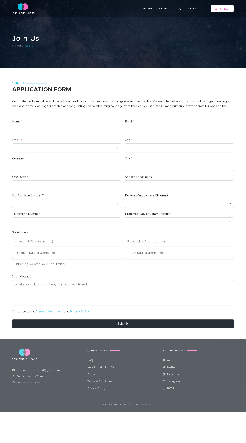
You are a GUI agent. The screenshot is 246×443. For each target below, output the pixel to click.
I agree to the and (53, 327)
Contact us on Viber (27, 382)
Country (18, 174)
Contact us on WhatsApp (30, 376)
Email (129, 137)
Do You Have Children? (28, 211)
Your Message (21, 292)
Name (16, 137)
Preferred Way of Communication (148, 229)
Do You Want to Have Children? (146, 211)
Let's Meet (222, 8)
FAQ (179, 8)
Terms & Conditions (49, 327)
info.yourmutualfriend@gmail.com (36, 370)
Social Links (20, 248)
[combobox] (16, 237)
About (164, 8)
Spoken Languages (138, 192)
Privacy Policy (79, 327)
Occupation (20, 192)
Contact (195, 8)
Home (147, 8)
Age (128, 155)
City (127, 174)
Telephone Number (26, 229)
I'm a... (16, 155)
